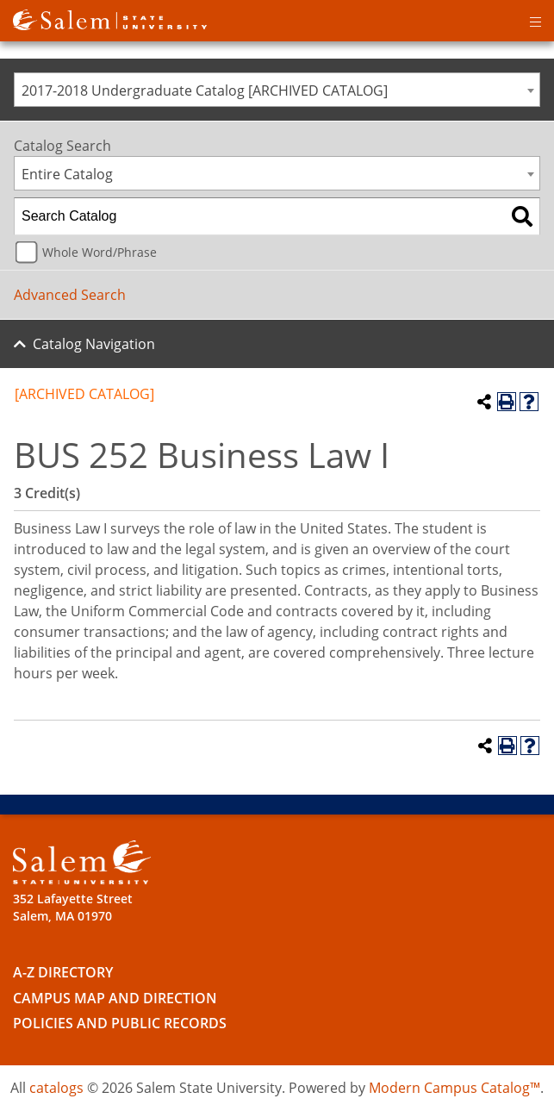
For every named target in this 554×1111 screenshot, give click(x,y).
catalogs (56, 1087)
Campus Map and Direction (115, 998)
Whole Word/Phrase (99, 252)
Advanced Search (70, 294)
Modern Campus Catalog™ (454, 1087)
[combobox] (277, 89)
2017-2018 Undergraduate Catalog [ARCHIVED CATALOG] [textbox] (205, 90)
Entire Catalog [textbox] (67, 174)
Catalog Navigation (94, 343)
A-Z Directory (63, 972)
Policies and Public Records (120, 1023)
